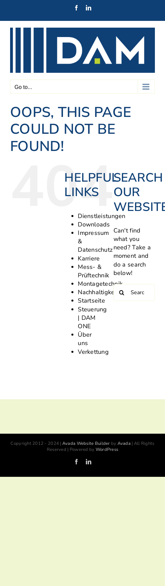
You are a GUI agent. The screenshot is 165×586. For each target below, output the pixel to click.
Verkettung (93, 352)
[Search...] (134, 292)
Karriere (89, 258)
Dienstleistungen (101, 216)
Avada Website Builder (86, 443)
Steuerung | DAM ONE (92, 317)
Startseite (91, 301)
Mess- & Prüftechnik (93, 271)
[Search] (121, 292)
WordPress (107, 449)
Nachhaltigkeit (98, 292)
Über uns (85, 339)
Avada (124, 443)
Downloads (94, 224)
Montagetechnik (100, 284)
